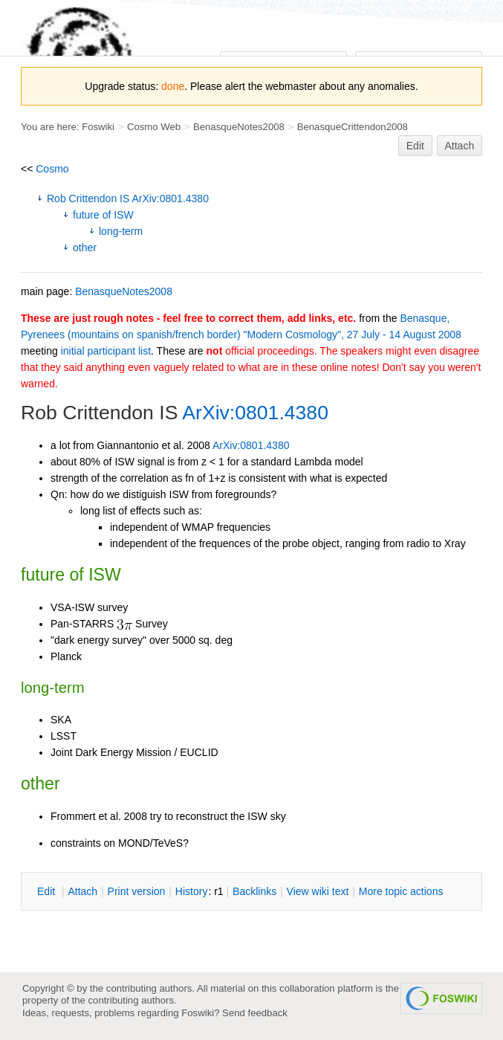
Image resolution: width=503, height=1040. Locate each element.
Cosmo (52, 169)
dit (47, 891)
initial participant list (106, 351)
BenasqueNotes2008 (239, 126)
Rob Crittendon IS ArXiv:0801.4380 (128, 198)
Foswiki (98, 126)
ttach (82, 891)
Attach (460, 146)
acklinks (254, 891)
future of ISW (103, 215)
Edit (415, 146)
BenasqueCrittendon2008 (352, 126)
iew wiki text (318, 891)
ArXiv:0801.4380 (255, 412)
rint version (137, 891)
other (85, 247)
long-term (121, 231)
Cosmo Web (154, 126)
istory (191, 891)
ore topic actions (401, 891)
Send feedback (255, 1012)
